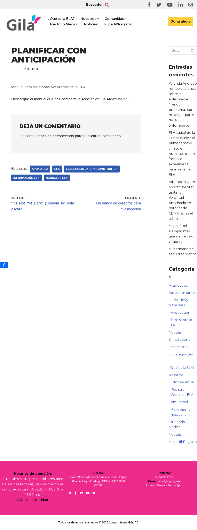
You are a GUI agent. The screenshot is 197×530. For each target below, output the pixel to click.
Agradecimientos (182, 293)
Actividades (178, 285)
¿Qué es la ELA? (61, 19)
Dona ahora (181, 21)
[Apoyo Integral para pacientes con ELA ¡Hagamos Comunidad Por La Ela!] (23, 22)
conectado (65, 136)
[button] (98, 19)
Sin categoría (179, 340)
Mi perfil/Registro (117, 24)
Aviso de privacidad (32, 500)
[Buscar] (107, 5)
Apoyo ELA (40, 168)
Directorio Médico (63, 24)
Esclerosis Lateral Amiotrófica (92, 168)
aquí (127, 99)
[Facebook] (4, 265)
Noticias (91, 24)
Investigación (179, 312)
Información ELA (26, 177)
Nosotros (176, 375)
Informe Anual (183, 382)
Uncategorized (181, 354)
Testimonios (178, 347)
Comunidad (178, 402)
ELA (57, 168)
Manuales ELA (57, 177)
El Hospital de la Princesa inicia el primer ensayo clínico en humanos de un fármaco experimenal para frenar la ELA (182, 154)
